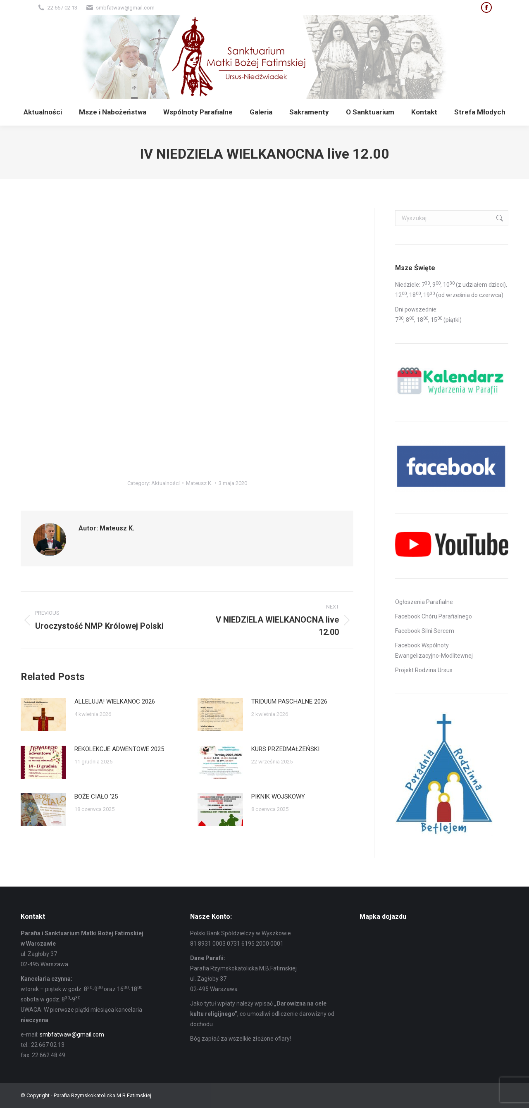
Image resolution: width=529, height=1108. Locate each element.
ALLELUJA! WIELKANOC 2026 (114, 701)
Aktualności (165, 483)
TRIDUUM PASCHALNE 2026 (289, 701)
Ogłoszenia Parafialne (424, 602)
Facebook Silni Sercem (424, 631)
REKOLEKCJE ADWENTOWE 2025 (119, 749)
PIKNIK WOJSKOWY (278, 796)
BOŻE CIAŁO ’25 (96, 796)
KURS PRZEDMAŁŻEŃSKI (285, 749)
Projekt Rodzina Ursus (424, 670)
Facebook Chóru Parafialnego (433, 616)
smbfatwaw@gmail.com (72, 1034)
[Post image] (43, 714)
